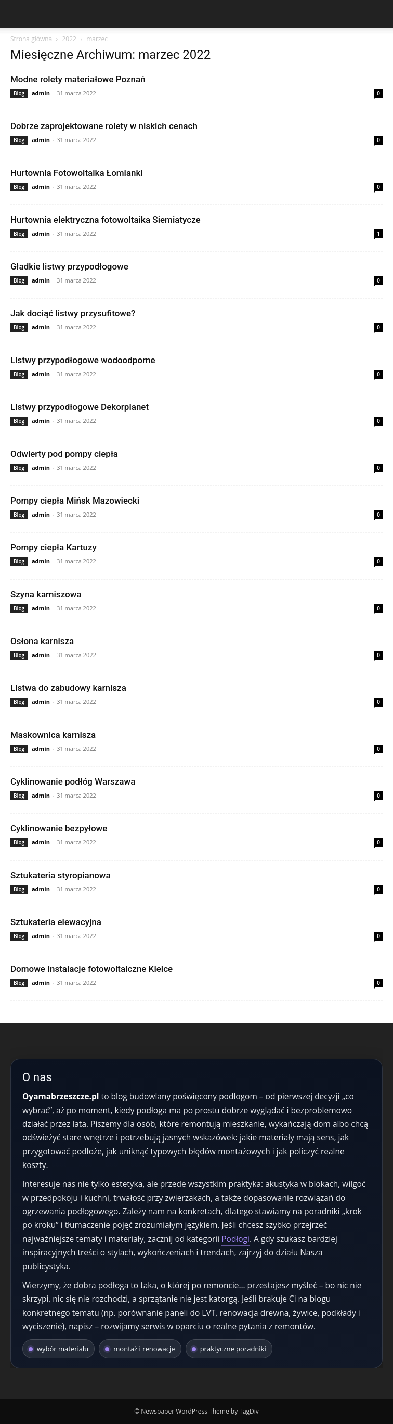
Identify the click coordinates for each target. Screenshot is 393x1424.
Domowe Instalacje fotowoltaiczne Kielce (91, 969)
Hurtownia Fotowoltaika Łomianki (76, 173)
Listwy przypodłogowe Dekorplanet (79, 407)
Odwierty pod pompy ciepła (64, 453)
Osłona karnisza (42, 641)
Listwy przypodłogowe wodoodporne (82, 360)
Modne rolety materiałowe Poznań (78, 79)
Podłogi (235, 1239)
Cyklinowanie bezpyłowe (58, 828)
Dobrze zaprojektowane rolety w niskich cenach (104, 126)
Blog (19, 93)
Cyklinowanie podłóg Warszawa (72, 781)
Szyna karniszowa (45, 594)
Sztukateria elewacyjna (55, 922)
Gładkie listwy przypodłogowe (69, 266)
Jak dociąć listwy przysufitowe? (72, 313)
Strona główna (31, 38)
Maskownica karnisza (53, 734)
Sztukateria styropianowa (60, 875)
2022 (69, 38)
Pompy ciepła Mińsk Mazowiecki (74, 500)
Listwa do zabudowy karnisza (68, 688)
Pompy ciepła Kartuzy (53, 547)
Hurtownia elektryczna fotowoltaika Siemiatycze (105, 219)
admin (41, 93)
